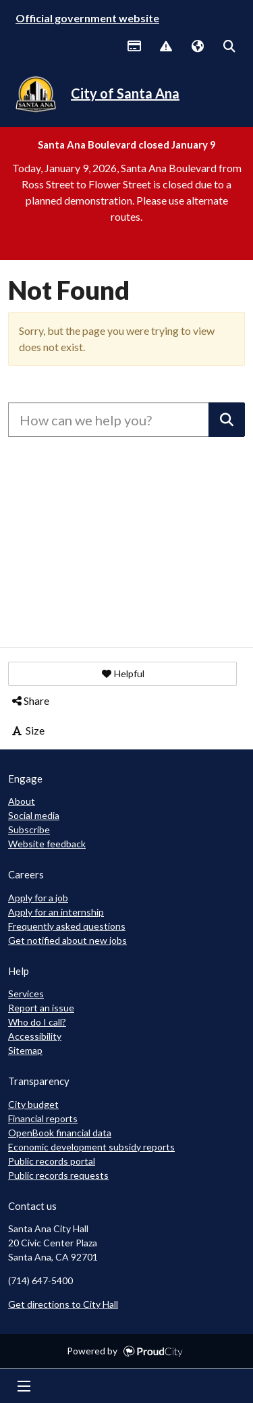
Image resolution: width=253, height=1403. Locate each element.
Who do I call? (37, 1022)
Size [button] (27, 730)
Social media (33, 815)
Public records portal (51, 1161)
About (21, 801)
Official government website (87, 17)
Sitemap (25, 1050)
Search (228, 47)
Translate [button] (197, 47)
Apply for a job (38, 897)
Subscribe (29, 829)
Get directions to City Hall (63, 1304)
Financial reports (43, 1118)
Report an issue (41, 1007)
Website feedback (47, 843)
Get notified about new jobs (67, 940)
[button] (122, 674)
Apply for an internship (56, 912)
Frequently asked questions (66, 926)
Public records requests (58, 1175)
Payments (133, 47)
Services (26, 993)
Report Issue (165, 47)
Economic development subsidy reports (91, 1147)
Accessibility (34, 1036)
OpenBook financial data (59, 1132)
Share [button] (29, 700)
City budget (33, 1104)
